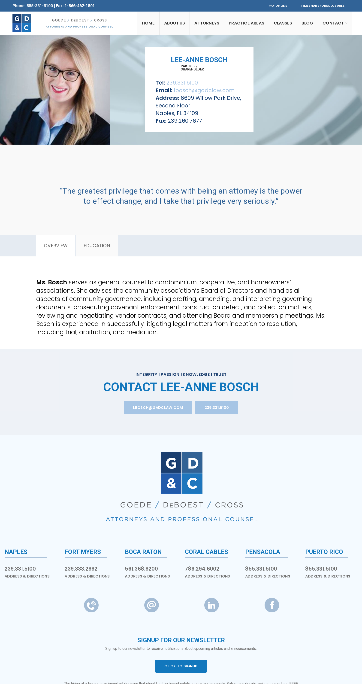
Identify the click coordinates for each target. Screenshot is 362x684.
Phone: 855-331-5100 (33, 5)
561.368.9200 (141, 568)
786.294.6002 (202, 568)
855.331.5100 (261, 568)
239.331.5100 (182, 82)
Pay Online (278, 5)
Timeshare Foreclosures (323, 5)
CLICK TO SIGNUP (181, 666)
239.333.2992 (81, 568)
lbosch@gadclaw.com (204, 90)
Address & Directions (27, 576)
